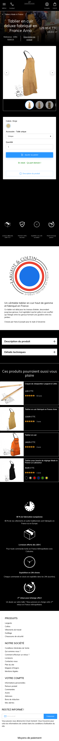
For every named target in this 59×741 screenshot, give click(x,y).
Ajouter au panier (29, 155)
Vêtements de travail (13, 630)
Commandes (10, 689)
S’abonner (50, 716)
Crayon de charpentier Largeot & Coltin (41, 384)
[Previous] (6, 72)
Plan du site (9, 665)
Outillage (8, 633)
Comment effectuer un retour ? (17, 655)
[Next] (52, 72)
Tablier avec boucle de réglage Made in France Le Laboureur (41, 462)
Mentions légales (11, 671)
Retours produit (11, 686)
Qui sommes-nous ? (12, 651)
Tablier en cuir (31, 435)
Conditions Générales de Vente (17, 648)
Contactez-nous (11, 661)
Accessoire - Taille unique (16, 132)
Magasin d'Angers (12, 668)
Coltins (7, 626)
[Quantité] (29, 146)
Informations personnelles (15, 683)
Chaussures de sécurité (14, 636)
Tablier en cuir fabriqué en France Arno (41, 409)
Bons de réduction (12, 699)
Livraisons (9, 658)
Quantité (9, 142)
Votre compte (14, 678)
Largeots (8, 623)
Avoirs (7, 693)
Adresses (8, 696)
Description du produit (29, 38)
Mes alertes (9, 703)
